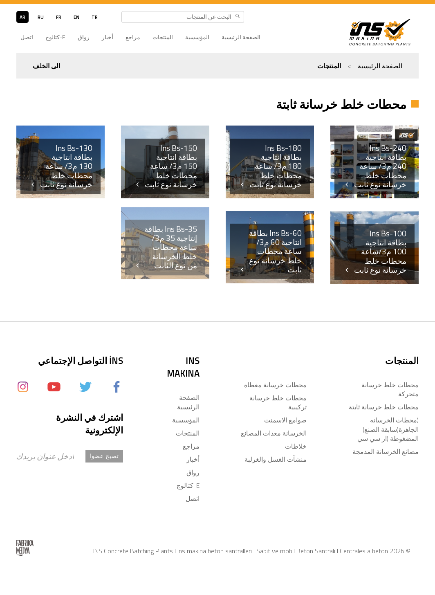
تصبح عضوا (104, 455)
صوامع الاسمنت (285, 420)
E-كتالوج (55, 37)
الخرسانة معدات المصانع (274, 433)
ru (41, 16)
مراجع (133, 37)
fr (58, 16)
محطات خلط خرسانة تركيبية (278, 402)
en (76, 16)
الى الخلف (46, 65)
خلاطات (296, 446)
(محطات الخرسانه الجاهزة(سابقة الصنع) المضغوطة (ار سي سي (388, 429)
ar (22, 16)
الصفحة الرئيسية (241, 37)
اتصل (26, 37)
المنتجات (162, 37)
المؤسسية (197, 37)
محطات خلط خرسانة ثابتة (384, 407)
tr (95, 16)
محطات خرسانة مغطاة (275, 385)
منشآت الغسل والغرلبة (275, 459)
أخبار (107, 37)
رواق (84, 37)
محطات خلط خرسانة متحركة (390, 389)
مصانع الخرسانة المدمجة (385, 451)
